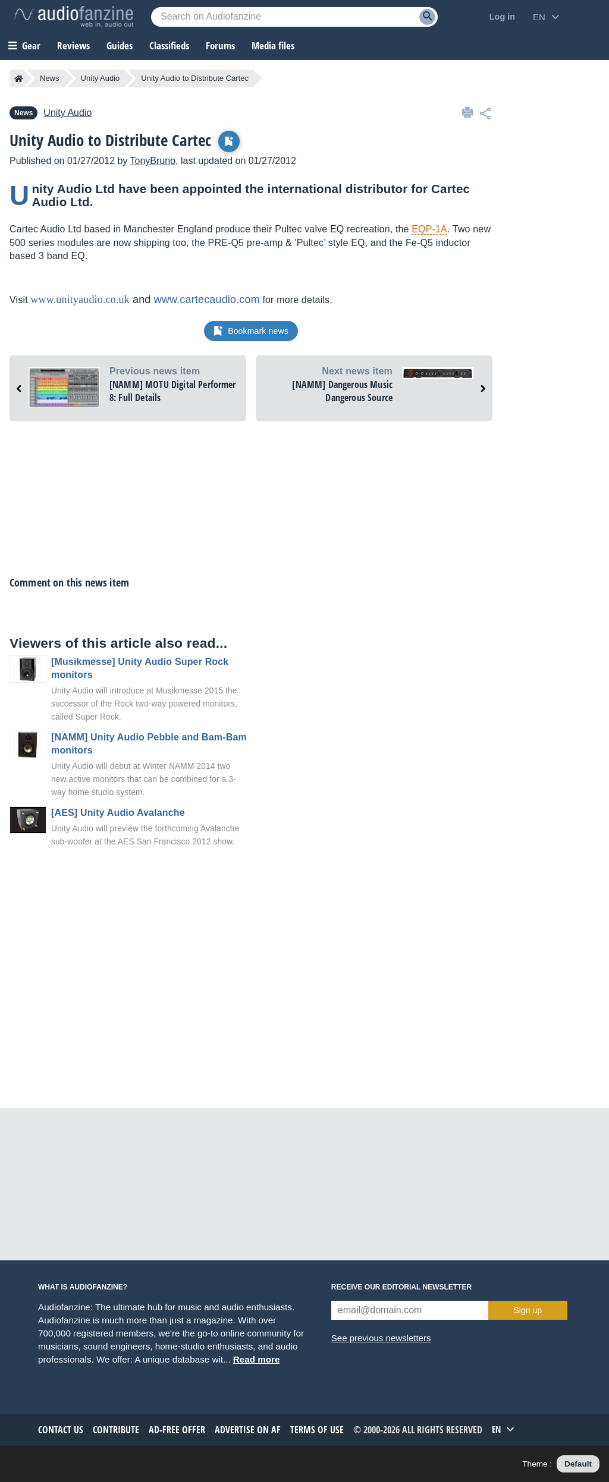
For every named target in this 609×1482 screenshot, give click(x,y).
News (49, 78)
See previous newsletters (381, 1338)
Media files (273, 45)
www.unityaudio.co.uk (80, 299)
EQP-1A (429, 229)
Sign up (528, 1310)
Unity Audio (100, 78)
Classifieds (169, 45)
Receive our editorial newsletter (401, 1287)
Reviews (73, 45)
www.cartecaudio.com (207, 299)
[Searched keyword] (294, 17)
